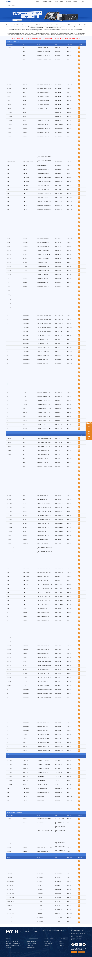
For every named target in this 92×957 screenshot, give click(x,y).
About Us (61, 941)
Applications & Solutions (47, 1)
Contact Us (61, 945)
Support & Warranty (48, 943)
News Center (62, 943)
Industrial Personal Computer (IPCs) (13, 945)
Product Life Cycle (48, 945)
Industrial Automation (31, 943)
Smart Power (30, 945)
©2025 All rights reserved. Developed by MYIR (15, 952)
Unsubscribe (81, 951)
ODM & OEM (47, 941)
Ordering (75, 1)
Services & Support (59, 1)
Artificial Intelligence (31, 949)
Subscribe (74, 951)
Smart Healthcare (31, 947)
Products (37, 1)
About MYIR (68, 1)
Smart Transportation (31, 941)
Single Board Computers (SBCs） (13, 943)
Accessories (8, 947)
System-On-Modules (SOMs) (12, 941)
